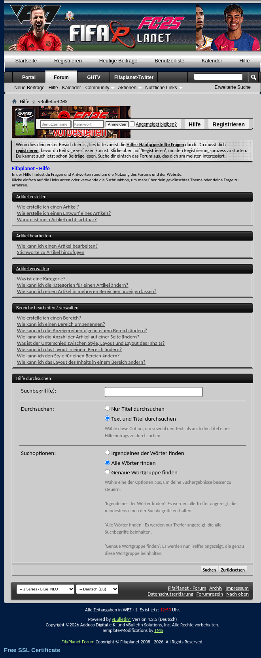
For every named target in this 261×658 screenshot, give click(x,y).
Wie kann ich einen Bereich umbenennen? (61, 324)
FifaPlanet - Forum (187, 588)
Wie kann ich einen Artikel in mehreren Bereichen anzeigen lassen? (87, 291)
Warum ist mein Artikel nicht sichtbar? (57, 219)
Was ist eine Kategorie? (41, 279)
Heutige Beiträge (118, 61)
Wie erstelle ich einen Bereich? (49, 318)
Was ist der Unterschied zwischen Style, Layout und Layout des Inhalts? (91, 343)
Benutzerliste (169, 61)
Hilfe (194, 124)
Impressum (237, 588)
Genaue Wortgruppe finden (141, 472)
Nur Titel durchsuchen (135, 408)
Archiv (215, 588)
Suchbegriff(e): (38, 390)
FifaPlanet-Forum (77, 642)
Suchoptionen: (38, 453)
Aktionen (127, 87)
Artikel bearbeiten (33, 236)
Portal (29, 77)
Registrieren (228, 124)
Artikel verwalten (32, 268)
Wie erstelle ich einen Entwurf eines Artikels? (64, 213)
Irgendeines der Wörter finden (144, 453)
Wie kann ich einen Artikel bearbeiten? (57, 246)
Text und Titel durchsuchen (140, 418)
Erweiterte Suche (233, 87)
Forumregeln (210, 594)
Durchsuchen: (37, 408)
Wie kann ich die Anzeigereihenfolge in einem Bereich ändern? (82, 330)
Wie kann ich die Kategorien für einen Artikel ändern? (73, 285)
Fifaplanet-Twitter (133, 77)
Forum (61, 77)
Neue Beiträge (29, 87)
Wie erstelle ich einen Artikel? (48, 207)
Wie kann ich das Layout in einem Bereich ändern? (69, 349)
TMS (158, 630)
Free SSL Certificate (32, 650)
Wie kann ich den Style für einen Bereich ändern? (68, 356)
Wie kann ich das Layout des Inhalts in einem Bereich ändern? (81, 362)
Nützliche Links (161, 87)
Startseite (26, 61)
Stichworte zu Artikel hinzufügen (50, 252)
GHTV (93, 77)
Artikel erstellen (31, 196)
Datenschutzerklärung (170, 594)
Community (97, 87)
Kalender (212, 61)
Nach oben (237, 594)
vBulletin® (121, 619)
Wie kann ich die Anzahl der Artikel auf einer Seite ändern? (78, 337)
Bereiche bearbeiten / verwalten (47, 307)
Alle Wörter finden (130, 462)
